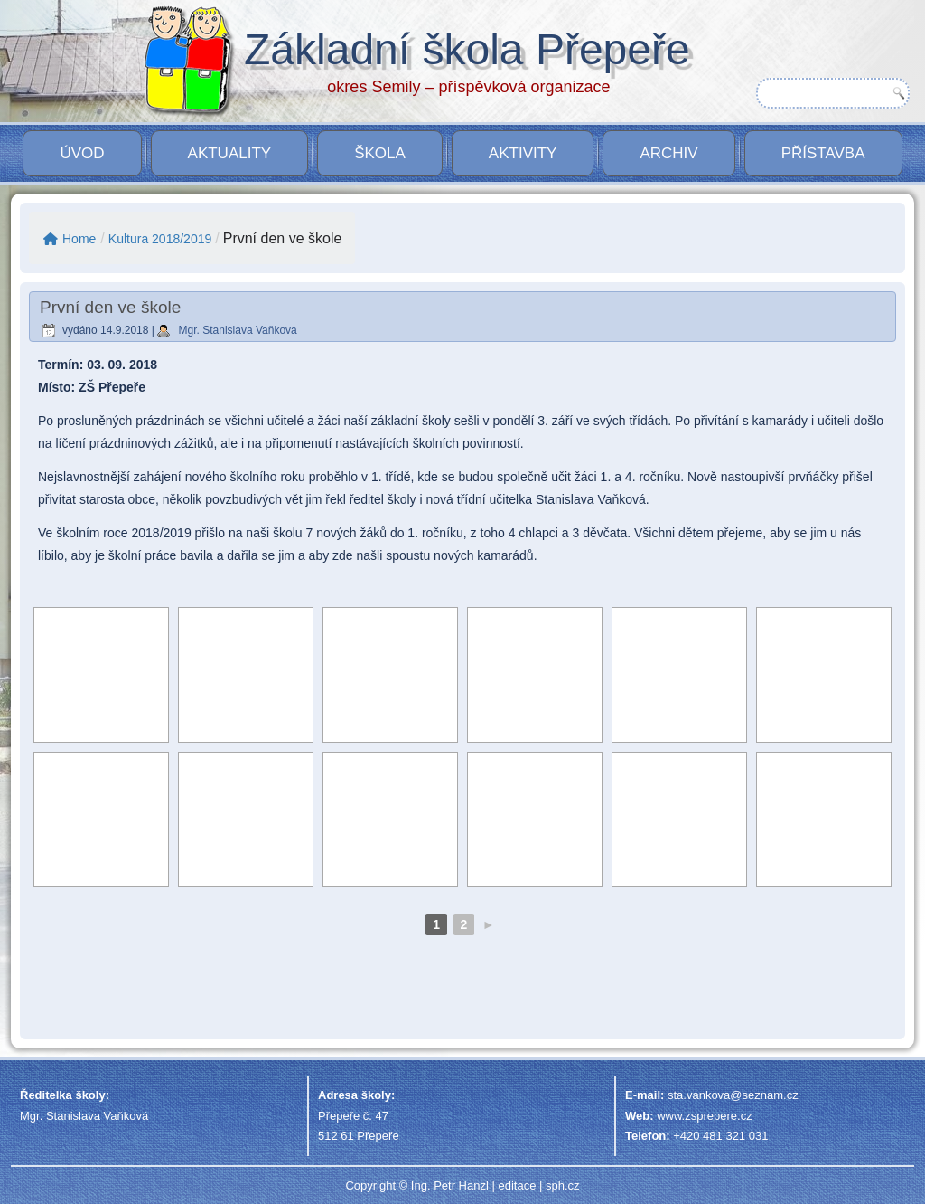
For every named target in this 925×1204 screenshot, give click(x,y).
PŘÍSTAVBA (823, 153)
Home (69, 239)
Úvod (82, 153)
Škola (380, 153)
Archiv (668, 153)
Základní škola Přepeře (467, 49)
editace (517, 1185)
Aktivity (523, 153)
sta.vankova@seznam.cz (733, 1095)
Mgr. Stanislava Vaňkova (238, 330)
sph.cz (563, 1185)
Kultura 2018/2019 (159, 239)
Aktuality (230, 153)
